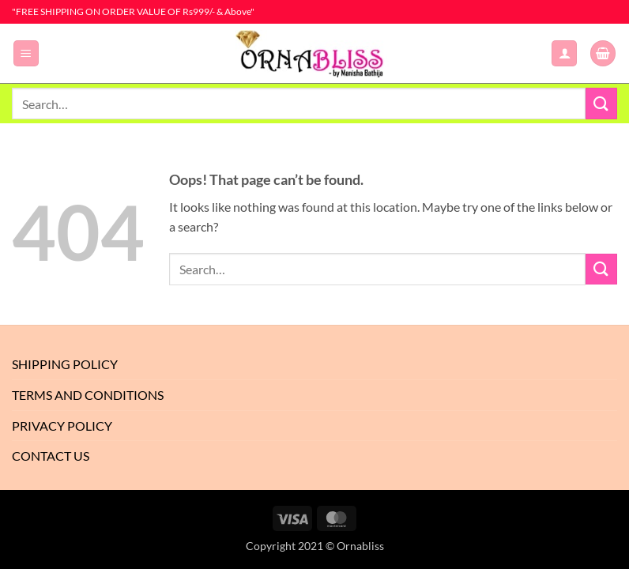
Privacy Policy (62, 425)
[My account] (564, 53)
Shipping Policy (65, 363)
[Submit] (601, 103)
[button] (26, 53)
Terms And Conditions (88, 394)
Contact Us (50, 455)
